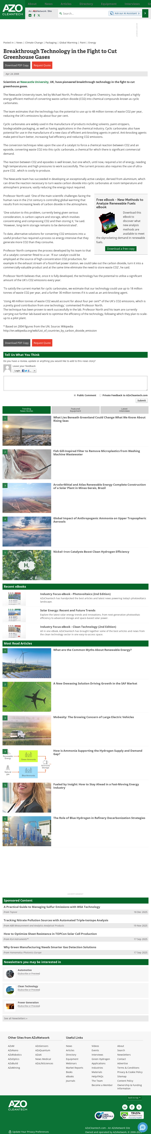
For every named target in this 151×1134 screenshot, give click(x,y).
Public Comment (86, 395)
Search (121, 1050)
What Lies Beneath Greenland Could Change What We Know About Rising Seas (99, 419)
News (19, 42)
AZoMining (14, 1067)
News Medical (43, 1059)
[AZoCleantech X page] (139, 1107)
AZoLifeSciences (44, 1063)
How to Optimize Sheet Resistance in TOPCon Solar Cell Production (50, 934)
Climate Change (34, 42)
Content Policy (125, 1080)
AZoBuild (13, 1063)
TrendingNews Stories (26, 409)
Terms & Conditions (128, 1067)
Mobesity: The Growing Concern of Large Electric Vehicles (93, 717)
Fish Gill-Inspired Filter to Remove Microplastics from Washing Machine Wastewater (96, 452)
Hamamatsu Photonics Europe (26, 952)
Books (69, 1072)
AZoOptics (13, 1059)
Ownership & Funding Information (129, 1086)
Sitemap (121, 1076)
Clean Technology (28, 986)
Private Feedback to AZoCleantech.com (125, 395)
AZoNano (13, 1050)
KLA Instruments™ (19, 939)
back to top (134, 1097)
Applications (99, 1063)
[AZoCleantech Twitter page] (39, 15)
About (120, 1046)
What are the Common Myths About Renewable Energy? (92, 650)
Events (95, 1050)
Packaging (51, 42)
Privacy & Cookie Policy (129, 1072)
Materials (97, 1072)
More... (144, 3)
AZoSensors (41, 1046)
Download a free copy (120, 249)
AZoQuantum (42, 1050)
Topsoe (13, 912)
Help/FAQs (97, 1076)
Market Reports (74, 1067)
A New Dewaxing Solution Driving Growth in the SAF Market (95, 683)
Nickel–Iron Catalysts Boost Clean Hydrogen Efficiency (91, 552)
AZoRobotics (15, 1054)
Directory (71, 1054)
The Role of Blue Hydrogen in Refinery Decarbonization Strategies (99, 818)
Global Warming (68, 42)
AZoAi (38, 1054)
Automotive (25, 970)
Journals (70, 1080)
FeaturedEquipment (75, 409)
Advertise (122, 1063)
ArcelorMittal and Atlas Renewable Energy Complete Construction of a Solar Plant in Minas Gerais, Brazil (99, 486)
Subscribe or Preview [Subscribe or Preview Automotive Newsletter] (28, 973)
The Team (97, 1080)
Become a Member (102, 1085)
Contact (121, 1059)
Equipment (72, 1059)
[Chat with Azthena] (143, 1127)
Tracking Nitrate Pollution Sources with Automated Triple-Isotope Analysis (56, 920)
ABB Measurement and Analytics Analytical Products (37, 925)
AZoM (11, 1046)
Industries (97, 1067)
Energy (92, 42)
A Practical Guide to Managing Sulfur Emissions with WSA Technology (52, 907)
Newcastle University (34, 82)
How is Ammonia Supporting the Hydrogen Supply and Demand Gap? (97, 752)
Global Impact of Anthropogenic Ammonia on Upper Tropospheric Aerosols (99, 519)
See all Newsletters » (15, 1018)
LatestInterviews (124, 409)
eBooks (70, 1076)
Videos (95, 1046)
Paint (83, 42)
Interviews (97, 1054)
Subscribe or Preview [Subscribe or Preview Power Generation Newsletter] (28, 1005)
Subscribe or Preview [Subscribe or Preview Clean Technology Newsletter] (28, 989)
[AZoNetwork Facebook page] (34, 15)
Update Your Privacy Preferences (28, 1129)
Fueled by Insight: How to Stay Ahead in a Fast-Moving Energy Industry (96, 786)
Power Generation (28, 1002)
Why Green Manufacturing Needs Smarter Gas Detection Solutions (50, 947)
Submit (142, 400)
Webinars (71, 1063)
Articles (70, 1050)
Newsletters (124, 1054)
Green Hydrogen (101, 1059)
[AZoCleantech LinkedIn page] (30, 15)
